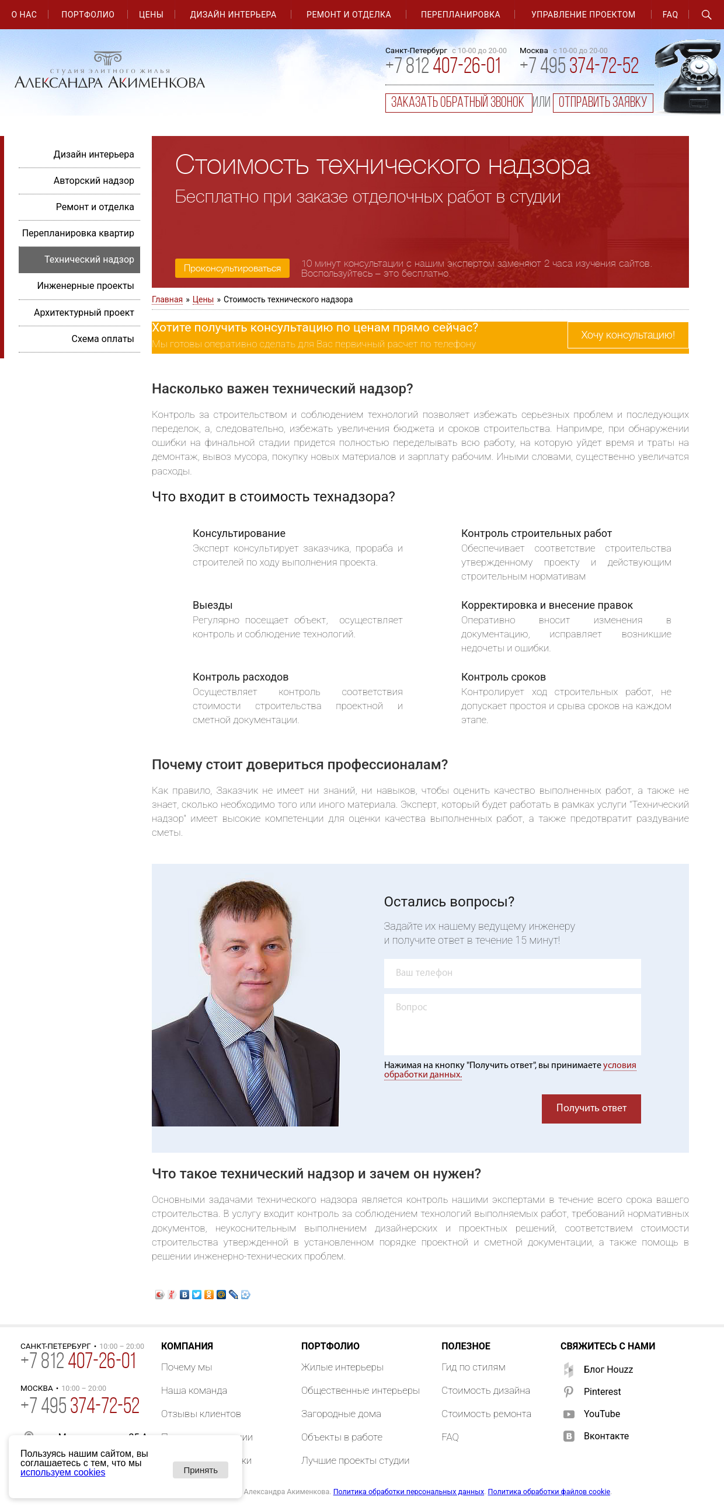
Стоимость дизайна (485, 1390)
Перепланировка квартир (78, 233)
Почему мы (187, 1367)
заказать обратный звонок (459, 103)
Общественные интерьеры (360, 1390)
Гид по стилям (473, 1367)
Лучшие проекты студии (355, 1460)
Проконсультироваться (232, 268)
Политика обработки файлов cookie (549, 1491)
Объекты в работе (341, 1437)
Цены (151, 14)
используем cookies (62, 1472)
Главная (167, 299)
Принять (200, 1470)
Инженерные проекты (85, 285)
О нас (24, 14)
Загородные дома (341, 1413)
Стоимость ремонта (486, 1413)
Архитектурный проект (84, 312)
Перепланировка (460, 14)
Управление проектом (583, 14)
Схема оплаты (102, 338)
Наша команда (194, 1390)
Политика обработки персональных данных (408, 1491)
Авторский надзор (94, 180)
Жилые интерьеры (342, 1367)
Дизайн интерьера (233, 14)
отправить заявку (603, 103)
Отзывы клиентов (201, 1413)
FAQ (670, 14)
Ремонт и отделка (349, 14)
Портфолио (87, 14)
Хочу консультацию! (628, 335)
